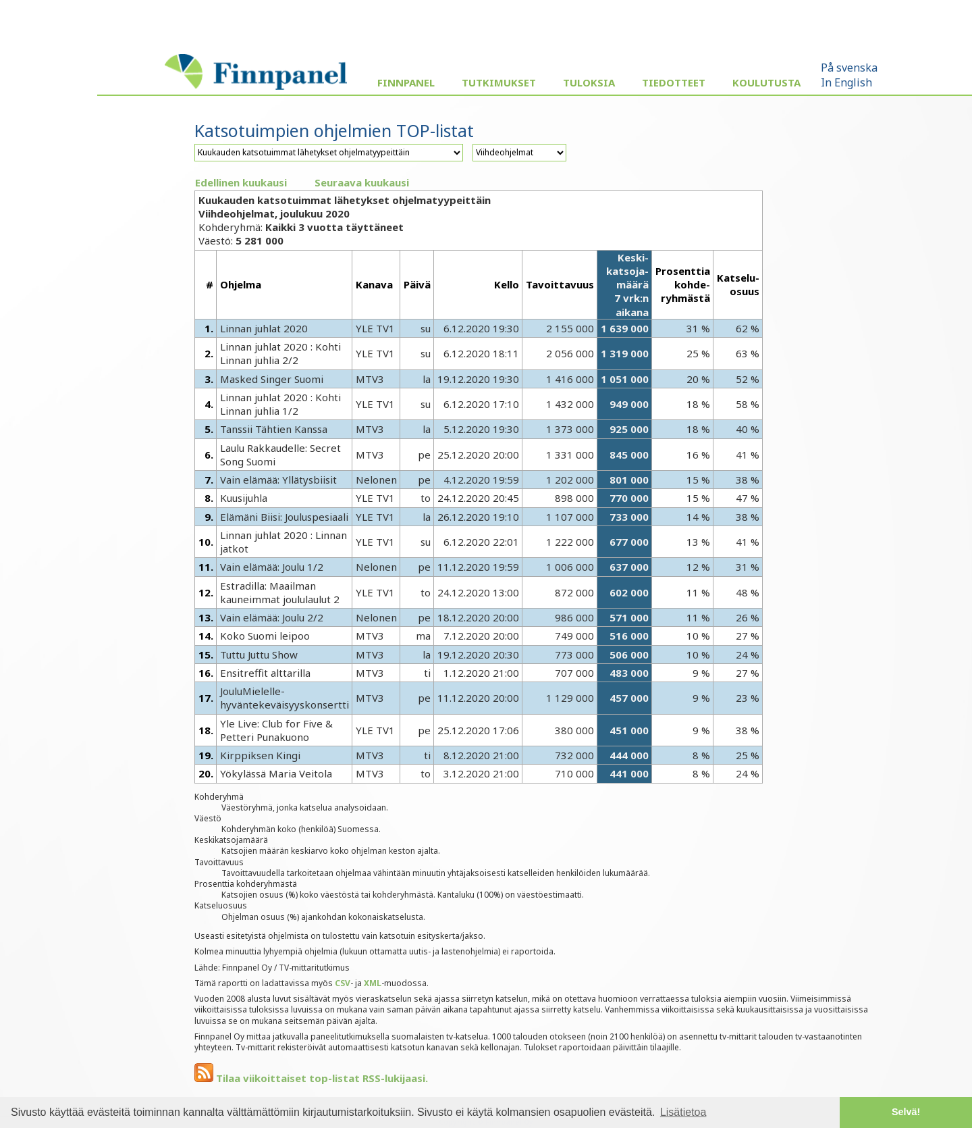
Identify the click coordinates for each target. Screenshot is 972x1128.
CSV (342, 983)
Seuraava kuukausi (362, 182)
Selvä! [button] (906, 1111)
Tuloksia (589, 82)
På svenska (849, 67)
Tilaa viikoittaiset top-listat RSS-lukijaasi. (311, 1078)
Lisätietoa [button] (683, 1112)
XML (372, 983)
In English (846, 82)
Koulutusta (766, 82)
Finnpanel (406, 82)
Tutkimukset (499, 82)
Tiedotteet (673, 82)
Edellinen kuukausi (241, 182)
